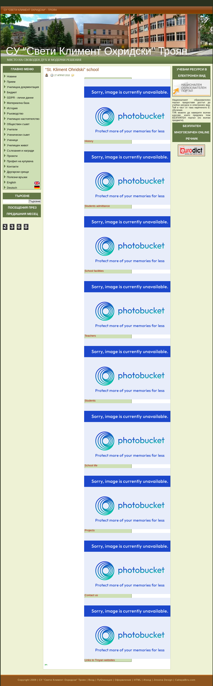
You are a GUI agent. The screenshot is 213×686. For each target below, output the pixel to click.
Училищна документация (23, 87)
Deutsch (12, 187)
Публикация (104, 680)
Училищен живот (17, 145)
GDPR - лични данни (20, 97)
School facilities (94, 270)
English (11, 182)
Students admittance (97, 206)
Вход (91, 680)
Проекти (12, 156)
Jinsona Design (163, 680)
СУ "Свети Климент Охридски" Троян (62, 680)
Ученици (12, 140)
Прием (11, 81)
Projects (90, 530)
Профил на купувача (20, 161)
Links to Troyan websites (100, 660)
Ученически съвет (18, 134)
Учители (12, 129)
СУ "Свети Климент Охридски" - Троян (30, 9)
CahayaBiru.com (185, 680)
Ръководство (15, 113)
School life (91, 465)
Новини (12, 76)
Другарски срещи (18, 171)
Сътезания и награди (20, 150)
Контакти (12, 166)
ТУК (174, 112)
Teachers (90, 335)
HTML (137, 680)
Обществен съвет (18, 124)
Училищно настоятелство (23, 118)
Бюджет (12, 92)
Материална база (18, 103)
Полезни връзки (17, 177)
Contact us (91, 595)
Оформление (123, 680)
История (12, 108)
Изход (147, 680)
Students (90, 400)
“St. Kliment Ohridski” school (72, 69)
